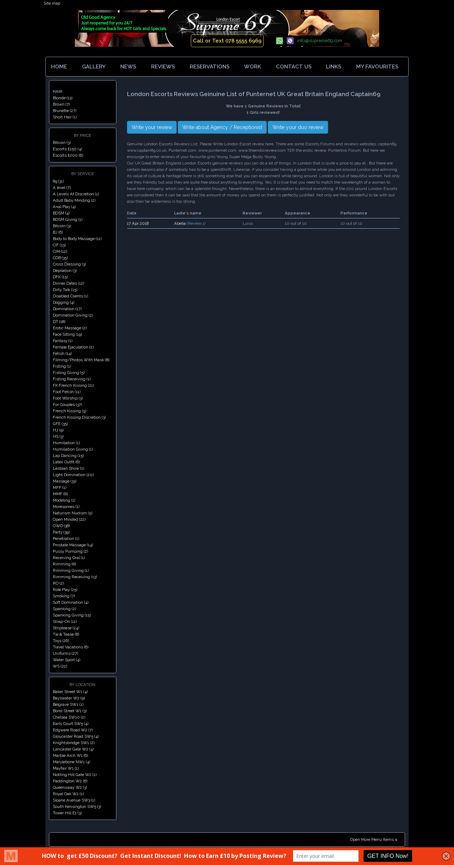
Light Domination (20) (73, 474)
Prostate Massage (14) (73, 544)
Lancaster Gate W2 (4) (73, 749)
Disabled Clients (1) (70, 296)
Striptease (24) (66, 627)
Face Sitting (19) (67, 334)
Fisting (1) (62, 366)
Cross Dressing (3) (69, 264)
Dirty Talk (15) (65, 289)
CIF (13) (59, 244)
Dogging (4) (63, 302)
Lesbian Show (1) (68, 468)
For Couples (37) (67, 404)
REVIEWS (163, 66)
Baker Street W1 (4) (70, 691)
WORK (252, 66)
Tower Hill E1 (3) (67, 812)
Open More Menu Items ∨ (374, 839)
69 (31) (58, 181)
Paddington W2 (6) (70, 780)
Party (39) (61, 532)
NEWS (128, 66)
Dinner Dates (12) (68, 283)
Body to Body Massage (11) (77, 238)
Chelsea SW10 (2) (69, 717)
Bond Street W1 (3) (70, 710)
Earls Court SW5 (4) (70, 723)
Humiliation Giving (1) (73, 449)
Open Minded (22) (69, 519)
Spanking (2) (64, 608)
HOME (59, 66)
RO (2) (58, 583)
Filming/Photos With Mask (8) (81, 359)
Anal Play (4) (64, 206)
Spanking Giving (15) (72, 615)
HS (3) (58, 436)
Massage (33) (64, 481)
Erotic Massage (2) (70, 327)
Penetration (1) (66, 538)
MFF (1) (59, 487)
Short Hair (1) (65, 117)
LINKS (333, 66)
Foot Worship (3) (68, 398)
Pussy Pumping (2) (70, 551)
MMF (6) (60, 493)
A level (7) (62, 187)
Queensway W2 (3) (70, 787)
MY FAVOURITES (378, 66)
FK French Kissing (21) (73, 385)
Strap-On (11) (65, 621)
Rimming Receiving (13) (75, 576)
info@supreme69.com (319, 40)
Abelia (180, 223)
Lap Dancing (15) (68, 455)
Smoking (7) (64, 595)
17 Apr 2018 (138, 223)
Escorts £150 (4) (67, 148)
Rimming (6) (64, 564)
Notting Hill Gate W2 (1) (74, 774)
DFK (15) (60, 276)
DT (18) (59, 321)
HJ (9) (58, 430)
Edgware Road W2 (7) (73, 729)
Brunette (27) (64, 110)
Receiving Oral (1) (69, 557)
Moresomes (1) (66, 506)
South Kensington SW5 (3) (77, 806)
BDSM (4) (61, 213)
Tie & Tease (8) (66, 634)
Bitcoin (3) (62, 142)
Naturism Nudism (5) (72, 512)
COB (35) (60, 257)
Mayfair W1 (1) (66, 768)
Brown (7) (61, 104)
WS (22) (60, 666)
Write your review (152, 127)
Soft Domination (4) (70, 602)
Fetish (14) (62, 353)
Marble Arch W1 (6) (70, 755)
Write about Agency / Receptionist (222, 127)
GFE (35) (60, 423)
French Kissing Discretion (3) (79, 417)
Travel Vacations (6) (70, 646)
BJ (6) (58, 232)
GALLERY (94, 66)
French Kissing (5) (69, 410)
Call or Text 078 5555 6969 (227, 41)
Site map (52, 3)
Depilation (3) (65, 270)
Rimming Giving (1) (71, 570)
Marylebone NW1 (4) (71, 761)
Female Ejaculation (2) (73, 347)
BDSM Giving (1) (67, 219)
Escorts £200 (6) (68, 155)
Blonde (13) (62, 97)
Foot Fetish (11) (67, 391)
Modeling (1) (64, 500)
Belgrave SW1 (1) (68, 704)
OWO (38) (61, 525)
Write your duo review (297, 127)
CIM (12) (60, 251)
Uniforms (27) (65, 653)
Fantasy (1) (62, 340)
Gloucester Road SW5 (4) (76, 736)
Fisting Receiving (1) (71, 378)
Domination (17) (67, 308)
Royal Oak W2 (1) (68, 793)
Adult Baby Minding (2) (74, 200)
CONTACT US (293, 66)
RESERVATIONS (209, 66)
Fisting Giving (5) (68, 372)
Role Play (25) (65, 589)
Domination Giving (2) (73, 315)
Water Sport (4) (66, 659)
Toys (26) (61, 640)
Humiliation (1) (66, 442)
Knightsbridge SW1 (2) (73, 742)
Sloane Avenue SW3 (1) (74, 800)
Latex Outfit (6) (66, 461)
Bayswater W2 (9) (69, 698)
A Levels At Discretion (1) (76, 193)
